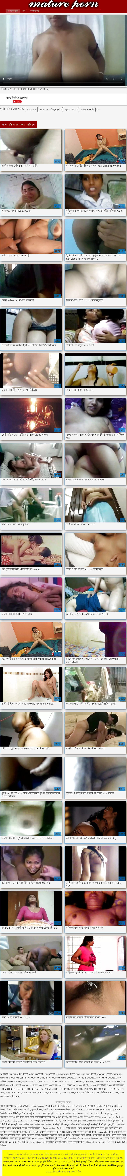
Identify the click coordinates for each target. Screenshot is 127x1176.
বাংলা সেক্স (31, 109)
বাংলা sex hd (54, 1092)
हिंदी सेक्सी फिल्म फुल (99, 1128)
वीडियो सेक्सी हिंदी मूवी (110, 1120)
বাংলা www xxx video (82, 1113)
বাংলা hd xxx (76, 1089)
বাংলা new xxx (90, 1089)
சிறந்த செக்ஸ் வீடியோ (53, 1128)
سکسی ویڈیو (18, 1120)
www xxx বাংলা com (76, 1077)
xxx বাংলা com (55, 1085)
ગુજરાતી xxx (36, 1109)
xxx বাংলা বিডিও (100, 1085)
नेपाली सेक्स (113, 1128)
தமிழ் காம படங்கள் (36, 1113)
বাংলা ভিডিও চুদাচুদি (67, 1106)
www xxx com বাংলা (20, 1077)
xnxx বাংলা (100, 1081)
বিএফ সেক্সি (12, 1109)
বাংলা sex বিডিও (82, 1092)
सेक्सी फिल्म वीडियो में (76, 1142)
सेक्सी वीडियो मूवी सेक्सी (17, 1113)
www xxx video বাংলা (40, 1077)
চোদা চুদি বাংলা (80, 1120)
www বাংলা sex (14, 1081)
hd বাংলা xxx (6, 1074)
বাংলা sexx (113, 1092)
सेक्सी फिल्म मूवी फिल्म (54, 1138)
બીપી (79, 1106)
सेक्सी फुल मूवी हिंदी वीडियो (20, 1138)
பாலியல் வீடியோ (62, 1161)
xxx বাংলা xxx (85, 1085)
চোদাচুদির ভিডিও (63, 1113)
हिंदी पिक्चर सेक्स (86, 1165)
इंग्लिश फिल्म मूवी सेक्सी (102, 1135)
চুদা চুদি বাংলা (78, 1109)
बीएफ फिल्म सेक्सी (14, 1128)
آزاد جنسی (103, 1132)
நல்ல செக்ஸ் (38, 1138)
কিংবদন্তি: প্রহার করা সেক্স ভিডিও (63, 5)
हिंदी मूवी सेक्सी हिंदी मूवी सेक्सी (85, 1132)
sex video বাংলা (20, 1074)
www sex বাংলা (67, 1074)
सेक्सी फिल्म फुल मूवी (115, 1165)
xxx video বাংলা (13, 1085)
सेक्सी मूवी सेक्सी (94, 1120)
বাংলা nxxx (113, 1089)
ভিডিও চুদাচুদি (23, 1106)
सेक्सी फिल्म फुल (84, 1128)
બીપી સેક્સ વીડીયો (19, 1142)
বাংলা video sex (11, 1096)
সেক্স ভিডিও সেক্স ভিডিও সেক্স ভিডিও (84, 1117)
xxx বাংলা (43, 1085)
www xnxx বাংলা (104, 1074)
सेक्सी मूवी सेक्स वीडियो (31, 1135)
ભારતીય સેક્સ (97, 1138)
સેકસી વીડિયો (50, 1106)
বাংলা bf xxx (63, 1089)
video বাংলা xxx (52, 1074)
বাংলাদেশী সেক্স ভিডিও (112, 1106)
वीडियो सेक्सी (21, 1132)
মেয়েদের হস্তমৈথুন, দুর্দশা (50, 109)
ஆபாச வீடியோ (36, 1142)
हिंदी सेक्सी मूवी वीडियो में (51, 1120)
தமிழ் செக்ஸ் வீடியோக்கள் (77, 1138)
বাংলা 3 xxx (37, 1089)
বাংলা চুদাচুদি (24, 1109)
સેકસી (3, 1109)
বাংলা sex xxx (67, 1092)
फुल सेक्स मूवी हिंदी (33, 1120)
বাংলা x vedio (87, 109)
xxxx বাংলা (110, 1161)
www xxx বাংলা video (97, 1077)
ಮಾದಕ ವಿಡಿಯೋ (78, 1124)
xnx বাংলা (88, 1081)
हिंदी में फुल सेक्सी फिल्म (25, 1117)
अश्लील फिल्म (66, 1120)
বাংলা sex (42, 1092)
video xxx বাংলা (36, 1074)
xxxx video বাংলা (8, 1089)
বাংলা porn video (13, 1092)
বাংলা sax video (29, 1092)
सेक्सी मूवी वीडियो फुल (61, 1124)
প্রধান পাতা (13, 11)
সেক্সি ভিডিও (32, 1132)
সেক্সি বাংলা (71, 1128)
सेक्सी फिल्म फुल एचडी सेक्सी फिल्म (57, 1109)
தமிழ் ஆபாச (37, 1106)
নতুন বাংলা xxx (23, 1089)
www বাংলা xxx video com (71, 1081)
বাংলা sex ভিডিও (99, 1092)
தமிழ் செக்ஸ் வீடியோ (112, 1117)
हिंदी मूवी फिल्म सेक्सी (48, 1132)
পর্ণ (23, 11)
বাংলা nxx (102, 1089)
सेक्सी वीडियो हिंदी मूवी (69, 1165)
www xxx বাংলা (59, 1077)
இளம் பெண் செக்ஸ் (95, 1142)
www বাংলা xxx (29, 1081)
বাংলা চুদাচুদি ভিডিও (31, 1128)
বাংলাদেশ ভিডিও (7, 1117)
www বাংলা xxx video (47, 1081)
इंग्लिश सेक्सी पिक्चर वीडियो (63, 1168)
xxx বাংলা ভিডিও (116, 1085)
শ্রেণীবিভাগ (34, 11)
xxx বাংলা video (70, 1085)
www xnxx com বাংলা (86, 1074)
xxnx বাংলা (111, 1081)
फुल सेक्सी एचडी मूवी (43, 1117)
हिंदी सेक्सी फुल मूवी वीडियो (82, 1161)
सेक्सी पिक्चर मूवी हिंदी (16, 1165)
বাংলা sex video (7, 1106)
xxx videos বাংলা (29, 1085)
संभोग (64, 1142)
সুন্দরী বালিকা (71, 109)
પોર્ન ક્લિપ (111, 1142)
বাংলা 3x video (50, 1089)
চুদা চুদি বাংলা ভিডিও (92, 1106)
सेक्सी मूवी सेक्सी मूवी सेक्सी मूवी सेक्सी (56, 1135)
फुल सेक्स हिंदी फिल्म (12, 1135)
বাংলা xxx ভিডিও (64, 1132)
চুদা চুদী (51, 1113)
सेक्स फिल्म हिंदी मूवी (53, 1142)
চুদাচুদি (111, 1124)
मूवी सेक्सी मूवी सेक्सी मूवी (97, 1124)
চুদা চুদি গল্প (112, 1113)
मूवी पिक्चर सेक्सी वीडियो (81, 1135)
